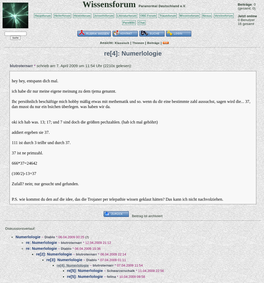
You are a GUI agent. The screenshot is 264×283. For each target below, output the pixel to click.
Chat (141, 22)
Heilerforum (62, 15)
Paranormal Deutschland (159, 6)
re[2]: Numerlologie (54, 254)
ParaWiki (129, 22)
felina (111, 277)
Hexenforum (82, 15)
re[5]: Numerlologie (85, 270)
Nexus (207, 15)
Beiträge (153, 43)
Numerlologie (27, 237)
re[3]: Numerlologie (64, 260)
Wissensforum (189, 15)
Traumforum (167, 15)
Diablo (49, 237)
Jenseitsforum (104, 15)
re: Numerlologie (41, 242)
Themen (138, 43)
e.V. (183, 6)
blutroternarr (21, 66)
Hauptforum (43, 15)
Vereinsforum (224, 15)
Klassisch (122, 43)
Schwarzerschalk (121, 271)
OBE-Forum (148, 15)
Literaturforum (126, 15)
